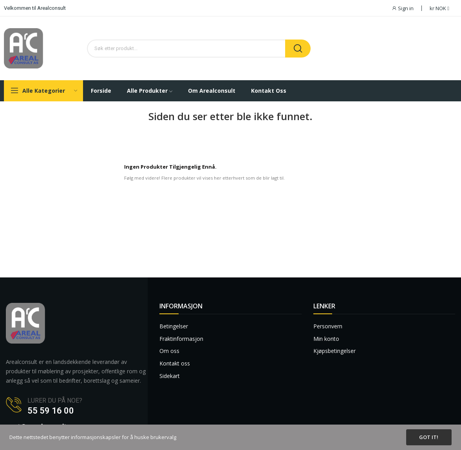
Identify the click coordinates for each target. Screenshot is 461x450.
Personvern (327, 326)
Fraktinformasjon (181, 338)
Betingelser (173, 326)
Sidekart (169, 376)
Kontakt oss (174, 363)
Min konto (326, 338)
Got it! (428, 437)
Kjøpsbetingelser (334, 351)
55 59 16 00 (50, 410)
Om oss (169, 351)
